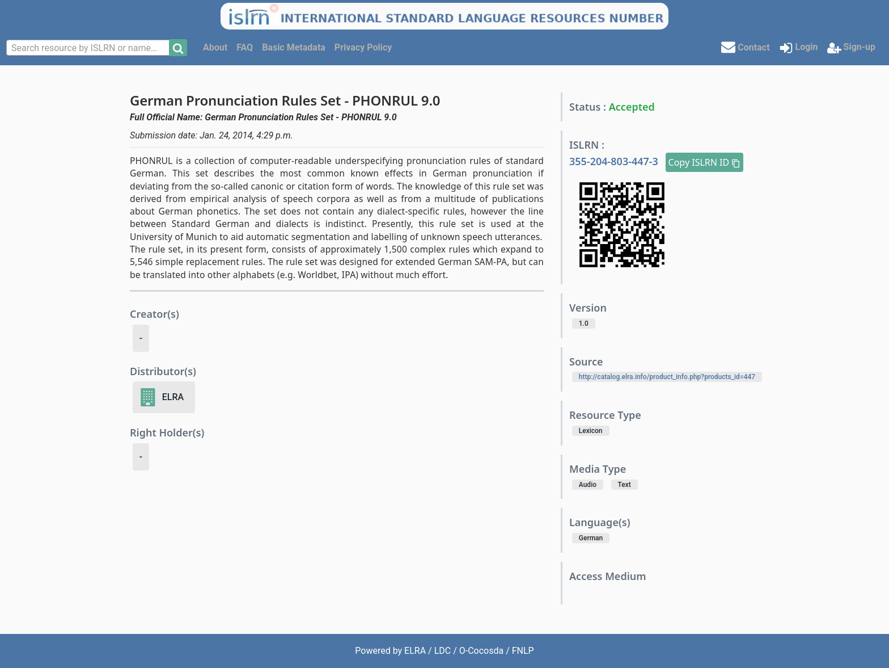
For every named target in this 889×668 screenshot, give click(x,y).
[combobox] (89, 48)
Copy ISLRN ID (704, 162)
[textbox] (89, 48)
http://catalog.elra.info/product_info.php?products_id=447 (667, 377)
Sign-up (851, 48)
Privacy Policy (363, 47)
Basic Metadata (293, 47)
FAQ (244, 47)
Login (798, 48)
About (215, 47)
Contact (745, 47)
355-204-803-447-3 (615, 161)
